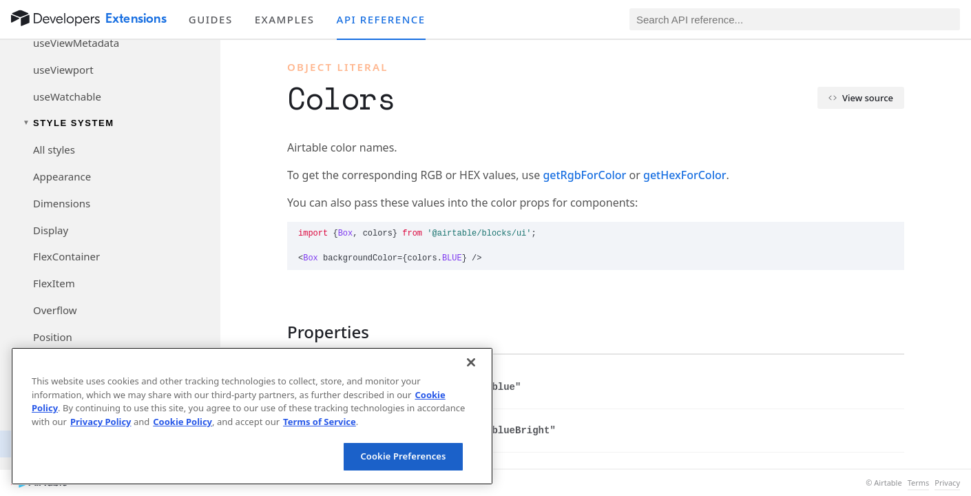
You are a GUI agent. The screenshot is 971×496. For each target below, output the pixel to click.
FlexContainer (66, 256)
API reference (381, 19)
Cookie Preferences (403, 456)
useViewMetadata (76, 43)
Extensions (136, 18)
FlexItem (54, 283)
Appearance (62, 176)
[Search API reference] (794, 19)
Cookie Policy (182, 421)
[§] (276, 332)
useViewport (63, 69)
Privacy (947, 483)
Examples (285, 19)
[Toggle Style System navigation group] (110, 123)
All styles (54, 149)
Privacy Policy (101, 421)
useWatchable (67, 96)
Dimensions (61, 203)
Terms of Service (319, 421)
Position (52, 337)
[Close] (471, 362)
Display (50, 230)
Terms (919, 483)
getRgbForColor (584, 175)
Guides (211, 19)
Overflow (55, 310)
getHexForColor (685, 175)
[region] (252, 416)
